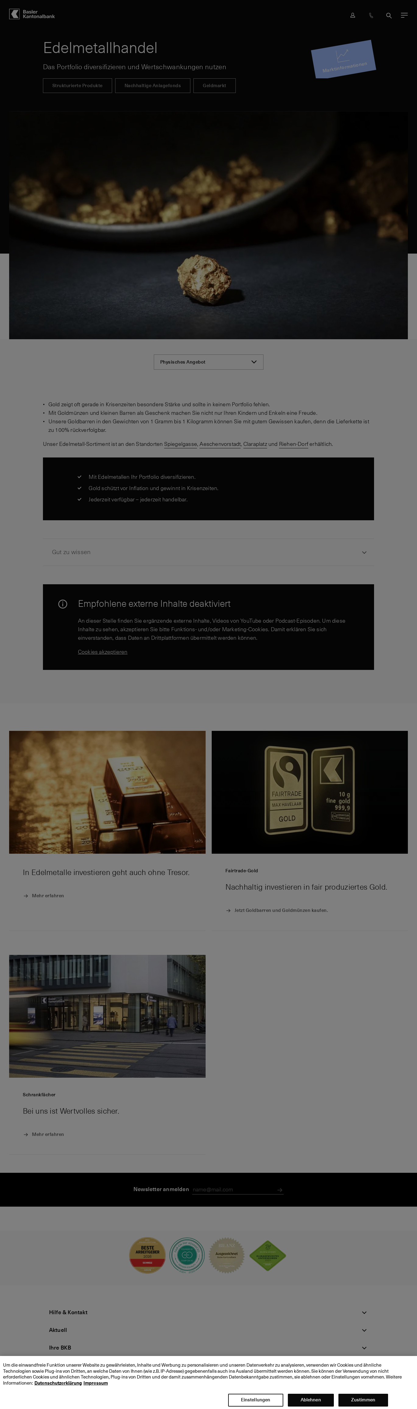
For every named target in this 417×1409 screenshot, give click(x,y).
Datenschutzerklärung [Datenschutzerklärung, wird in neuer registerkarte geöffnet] (58, 1389)
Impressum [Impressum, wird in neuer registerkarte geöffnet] (95, 1389)
